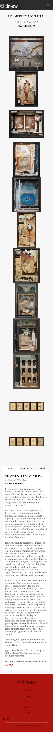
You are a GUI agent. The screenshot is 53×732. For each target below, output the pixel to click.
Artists (26, 701)
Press (26, 707)
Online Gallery (26, 690)
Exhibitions (26, 696)
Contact (26, 712)
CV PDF (9, 665)
